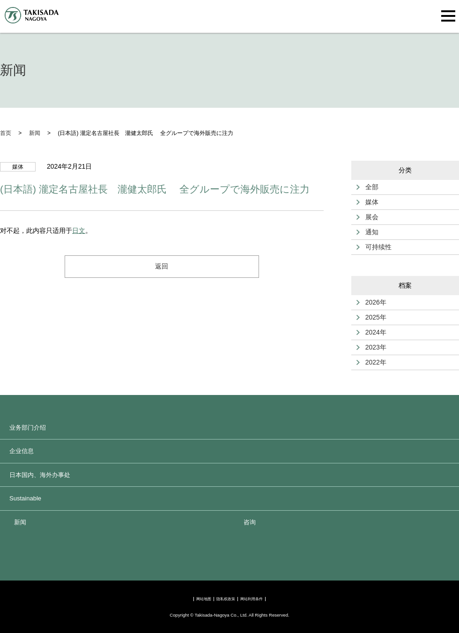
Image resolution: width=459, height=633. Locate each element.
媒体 (371, 202)
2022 (372, 362)
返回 (161, 266)
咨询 (250, 522)
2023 (372, 347)
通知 (371, 232)
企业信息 (21, 450)
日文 (78, 230)
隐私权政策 (225, 599)
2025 (372, 317)
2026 (372, 302)
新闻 (20, 522)
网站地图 (203, 599)
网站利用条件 (251, 599)
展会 (371, 217)
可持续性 (378, 247)
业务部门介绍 (27, 427)
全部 (371, 187)
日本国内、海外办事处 (39, 474)
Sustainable (25, 498)
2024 (372, 332)
